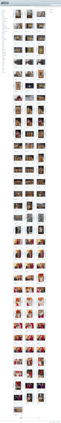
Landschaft (3, 38)
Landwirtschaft (4, 39)
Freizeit (3, 29)
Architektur (3, 16)
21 (36, 417)
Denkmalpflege (4, 21)
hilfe (42, 1)
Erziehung (3, 25)
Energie (3, 22)
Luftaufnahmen (3, 11)
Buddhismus (4, 52)
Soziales (3, 62)
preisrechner (47, 1)
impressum (53, 1)
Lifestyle (3, 41)
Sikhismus (4, 59)
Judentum (3, 58)
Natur (3, 45)
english (58, 1)
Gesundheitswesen (5, 31)
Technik (3, 65)
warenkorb (21, 5)
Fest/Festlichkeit (4, 26)
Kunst (3, 35)
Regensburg (4, 49)
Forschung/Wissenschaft (6, 28)
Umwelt (3, 68)
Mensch (3, 42)
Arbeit (3, 15)
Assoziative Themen (5, 18)
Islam (3, 56)
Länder (3, 36)
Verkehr (3, 69)
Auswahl (2, 9)
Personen (2, 12)
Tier (2, 66)
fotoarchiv (15, 5)
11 (34, 417)
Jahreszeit (3, 32)
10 (32, 417)
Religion (3, 51)
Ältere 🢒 (39, 417)
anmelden (27, 5)
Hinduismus (4, 55)
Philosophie (4, 46)
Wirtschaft (3, 72)
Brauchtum (3, 19)
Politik (3, 48)
